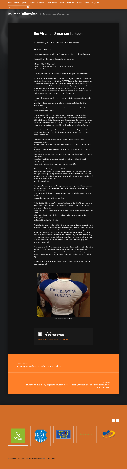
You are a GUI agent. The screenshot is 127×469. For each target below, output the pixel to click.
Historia (86, 3)
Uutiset (16, 3)
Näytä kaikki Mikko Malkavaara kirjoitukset (53, 339)
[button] (113, 420)
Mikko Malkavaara (73, 43)
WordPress (37, 459)
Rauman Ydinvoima (23, 14)
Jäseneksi (79, 3)
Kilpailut (32, 3)
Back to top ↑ (51, 459)
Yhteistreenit (71, 3)
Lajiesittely (24, 3)
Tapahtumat (41, 3)
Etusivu (10, 3)
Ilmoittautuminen (52, 3)
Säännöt (62, 3)
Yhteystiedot (95, 3)
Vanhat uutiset (58, 43)
